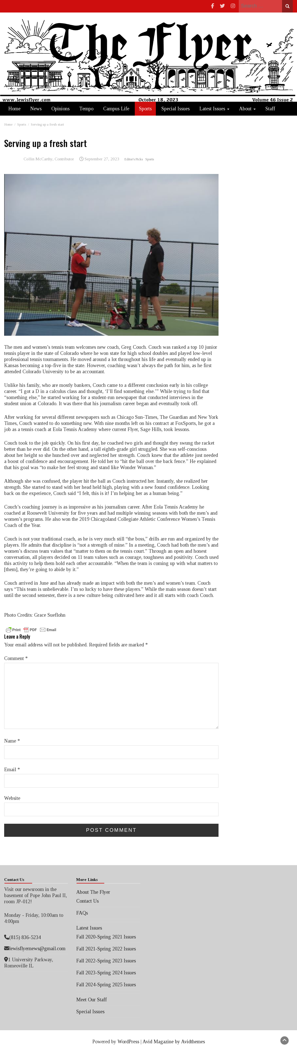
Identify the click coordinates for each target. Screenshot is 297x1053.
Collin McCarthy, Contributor (49, 158)
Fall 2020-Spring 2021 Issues (106, 937)
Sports (145, 108)
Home (14, 108)
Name (12, 741)
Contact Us (87, 901)
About (247, 108)
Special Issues (175, 108)
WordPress (128, 1041)
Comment (16, 658)
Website (12, 798)
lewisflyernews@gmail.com (37, 948)
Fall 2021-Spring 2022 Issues (106, 949)
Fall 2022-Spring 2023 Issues (106, 961)
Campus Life (116, 108)
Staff (270, 108)
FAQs (82, 913)
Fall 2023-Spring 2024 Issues (106, 972)
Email (12, 769)
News (36, 108)
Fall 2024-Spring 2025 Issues (106, 984)
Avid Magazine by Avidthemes (174, 1041)
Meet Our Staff (91, 999)
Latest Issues (214, 108)
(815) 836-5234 (25, 937)
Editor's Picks (134, 159)
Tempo (86, 108)
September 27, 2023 (102, 158)
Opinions (60, 108)
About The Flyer (93, 892)
